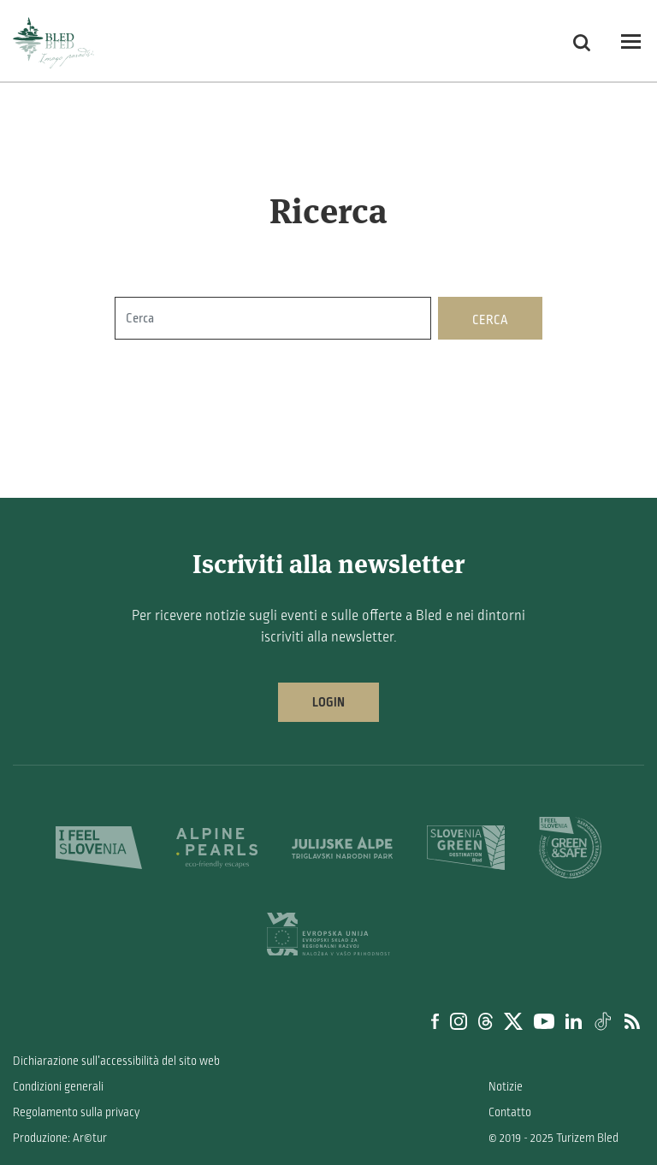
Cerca (490, 320)
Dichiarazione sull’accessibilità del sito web (116, 1061)
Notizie (505, 1086)
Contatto (509, 1112)
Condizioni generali (58, 1086)
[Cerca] (273, 318)
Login (328, 702)
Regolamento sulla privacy (76, 1112)
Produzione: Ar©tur (60, 1138)
